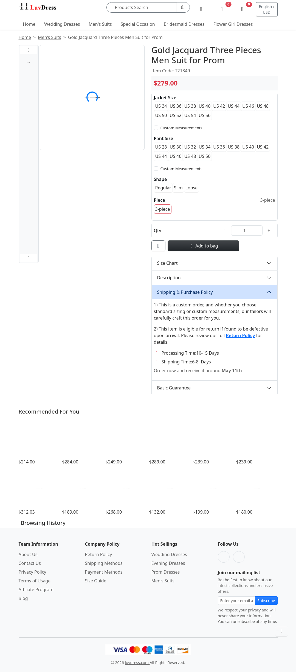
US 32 (190, 147)
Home (29, 24)
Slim (178, 188)
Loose (191, 188)
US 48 (263, 106)
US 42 (219, 106)
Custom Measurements (181, 127)
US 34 (161, 106)
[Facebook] (224, 557)
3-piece (162, 209)
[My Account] (201, 9)
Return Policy (98, 554)
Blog (23, 598)
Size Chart (167, 263)
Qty (157, 230)
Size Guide (95, 581)
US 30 (175, 147)
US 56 (204, 115)
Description (169, 278)
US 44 (233, 106)
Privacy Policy (32, 572)
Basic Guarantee (174, 388)
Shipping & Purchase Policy (185, 292)
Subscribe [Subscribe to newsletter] (266, 600)
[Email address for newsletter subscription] (236, 600)
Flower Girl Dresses (233, 24)
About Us (28, 554)
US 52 (175, 115)
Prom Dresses (165, 572)
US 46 (248, 106)
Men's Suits (100, 24)
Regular (163, 188)
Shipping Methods (104, 563)
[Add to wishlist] (158, 245)
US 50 (161, 115)
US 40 (204, 106)
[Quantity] (247, 230)
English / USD (266, 9)
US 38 (190, 106)
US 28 (161, 147)
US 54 (190, 115)
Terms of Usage (35, 581)
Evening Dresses (168, 563)
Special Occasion (138, 24)
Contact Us (30, 563)
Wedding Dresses (62, 24)
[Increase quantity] (269, 230)
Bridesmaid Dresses (184, 24)
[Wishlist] (222, 9)
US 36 (175, 106)
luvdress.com (137, 662)
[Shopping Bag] (242, 9)
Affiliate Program (36, 589)
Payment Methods (104, 572)
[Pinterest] (239, 557)
